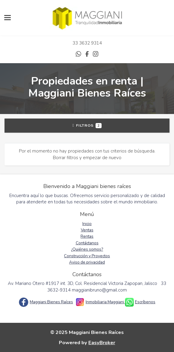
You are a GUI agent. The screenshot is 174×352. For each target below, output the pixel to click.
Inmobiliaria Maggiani (105, 302)
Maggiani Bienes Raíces (51, 302)
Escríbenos (145, 302)
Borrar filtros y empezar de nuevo (87, 158)
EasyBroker (101, 342)
